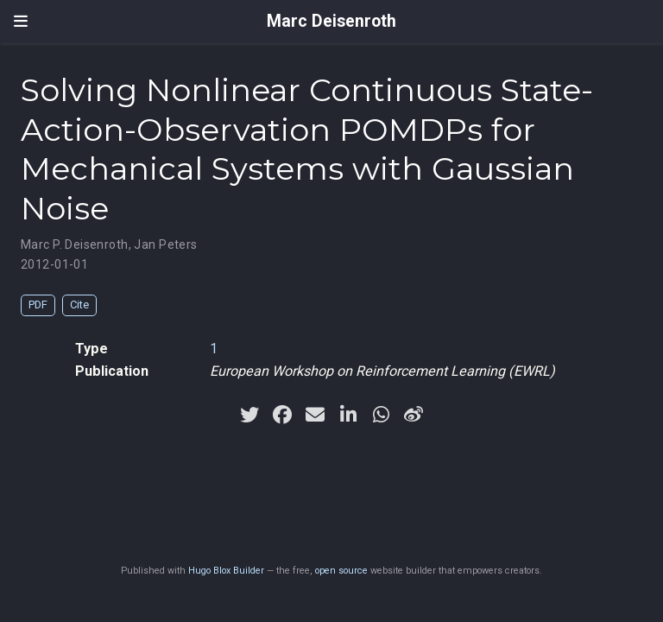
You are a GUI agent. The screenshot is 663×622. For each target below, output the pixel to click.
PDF (37, 304)
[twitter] (249, 415)
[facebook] (282, 415)
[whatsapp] (381, 415)
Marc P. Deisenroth (75, 244)
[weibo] (413, 415)
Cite (79, 304)
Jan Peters (165, 244)
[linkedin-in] (348, 415)
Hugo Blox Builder (226, 570)
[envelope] (315, 415)
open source (341, 570)
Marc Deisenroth (331, 21)
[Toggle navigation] (21, 21)
